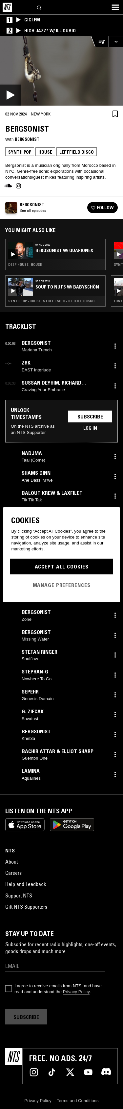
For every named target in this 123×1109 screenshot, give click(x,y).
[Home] (7, 7)
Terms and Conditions (78, 1100)
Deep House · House (25, 264)
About (11, 861)
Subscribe (90, 416)
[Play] (61, 71)
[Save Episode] (115, 114)
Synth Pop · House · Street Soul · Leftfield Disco (51, 301)
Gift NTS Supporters (26, 906)
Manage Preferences (62, 585)
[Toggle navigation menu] (115, 7)
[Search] (39, 7)
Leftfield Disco (76, 152)
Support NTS (18, 895)
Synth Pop (19, 152)
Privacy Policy (76, 991)
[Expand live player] (116, 41)
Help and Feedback (25, 884)
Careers (13, 873)
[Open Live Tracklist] (100, 41)
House (45, 152)
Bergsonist (27, 139)
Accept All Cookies (62, 566)
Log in (90, 428)
